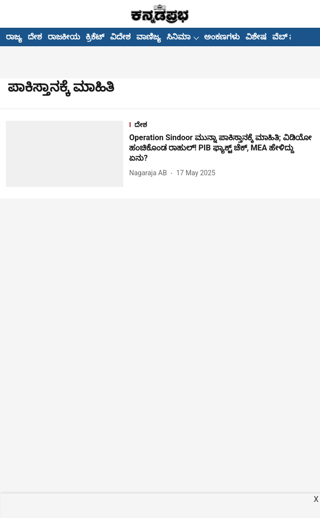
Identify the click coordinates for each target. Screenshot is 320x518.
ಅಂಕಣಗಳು (222, 36)
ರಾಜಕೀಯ (64, 36)
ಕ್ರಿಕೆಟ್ (95, 36)
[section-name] (221, 126)
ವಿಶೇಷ (255, 36)
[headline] (221, 148)
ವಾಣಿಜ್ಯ (148, 36)
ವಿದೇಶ (120, 36)
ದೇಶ (35, 36)
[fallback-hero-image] (67, 154)
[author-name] (149, 173)
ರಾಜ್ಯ (14, 36)
